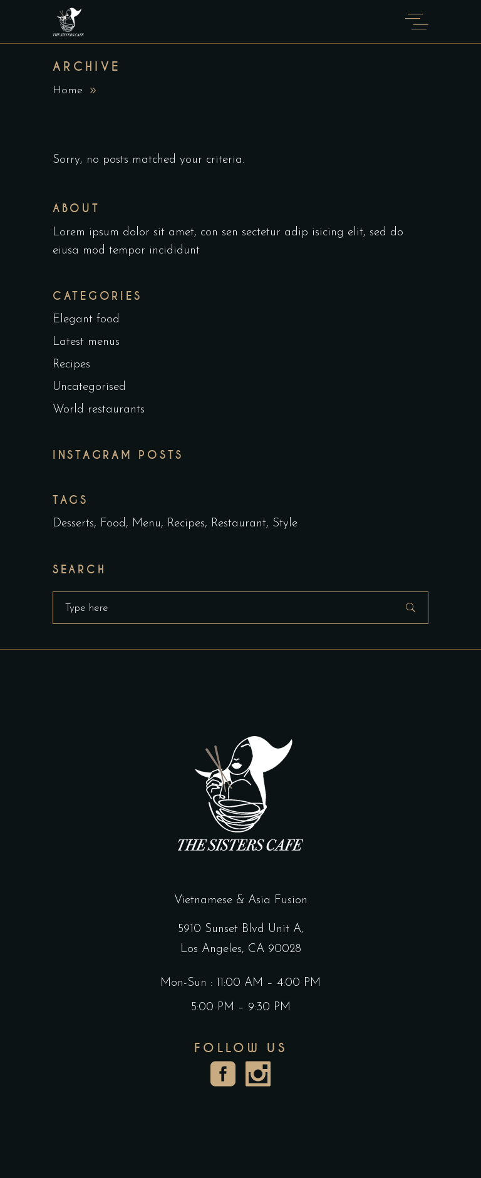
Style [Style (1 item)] (284, 524)
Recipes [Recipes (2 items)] (186, 524)
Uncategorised (89, 387)
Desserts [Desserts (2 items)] (73, 524)
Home (68, 90)
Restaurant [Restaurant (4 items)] (238, 524)
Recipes (71, 365)
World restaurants (99, 410)
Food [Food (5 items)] (113, 524)
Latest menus (86, 342)
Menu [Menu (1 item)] (146, 524)
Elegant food (86, 319)
